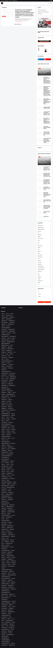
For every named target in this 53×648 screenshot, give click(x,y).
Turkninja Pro (40, 13)
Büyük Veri (44, 231)
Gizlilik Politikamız (14, 0)
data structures (5, 380)
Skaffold (11, 571)
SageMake (4, 559)
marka (9, 490)
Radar (12, 541)
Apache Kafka (11, 329)
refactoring (4, 552)
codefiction (10, 368)
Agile (3, 318)
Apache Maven (5, 331)
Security (8, 562)
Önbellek (12, 529)
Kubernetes (9, 473)
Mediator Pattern (9, 494)
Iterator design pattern (6, 441)
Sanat (3, 560)
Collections (4, 369)
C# (3, 354)
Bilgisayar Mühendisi (44, 229)
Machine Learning (5, 485)
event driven (10, 408)
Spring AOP (4, 585)
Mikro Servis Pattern (5, 503)
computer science (5, 373)
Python (3, 538)
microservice (10, 499)
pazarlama (4, 532)
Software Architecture (11, 575)
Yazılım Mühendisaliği (6, 639)
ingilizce (13, 443)
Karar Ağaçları (9, 468)
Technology (11, 608)
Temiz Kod (4, 611)
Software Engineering (6, 576)
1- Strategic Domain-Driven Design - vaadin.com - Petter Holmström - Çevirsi (46, 113)
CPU (3, 376)
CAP (9, 355)
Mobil (3, 506)
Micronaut (4, 499)
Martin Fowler (4, 492)
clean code (11, 364)
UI (13, 618)
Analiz (8, 325)
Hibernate (4, 438)
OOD (3, 518)
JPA (44, 242)
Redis (12, 550)
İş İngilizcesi (4, 450)
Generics (12, 425)
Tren (10, 617)
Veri (7, 625)
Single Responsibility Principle (7, 569)
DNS (14, 392)
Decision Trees (10, 383)
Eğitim (10, 399)
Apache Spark (12, 331)
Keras (8, 469)
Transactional (4, 617)
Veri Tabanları (4, 627)
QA (8, 538)
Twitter (9, 618)
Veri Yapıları (44, 262)
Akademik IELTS (9, 318)
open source (4, 522)
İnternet (9, 445)
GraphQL (13, 429)
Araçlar (4, 332)
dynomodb (4, 397)
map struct (4, 490)
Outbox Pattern (10, 525)
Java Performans (5, 457)
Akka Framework (5, 322)
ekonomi (9, 401)
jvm (12, 464)
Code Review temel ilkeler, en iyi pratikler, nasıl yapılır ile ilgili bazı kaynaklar (47, 207)
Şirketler (11, 604)
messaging (10, 497)
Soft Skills (4, 575)
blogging (10, 347)
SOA (9, 573)
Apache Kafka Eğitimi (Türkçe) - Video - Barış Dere (47, 200)
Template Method (11, 611)
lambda (3, 475)
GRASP (3, 431)
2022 (11, 313)
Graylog (8, 431)
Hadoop (3, 432)
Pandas (3, 531)
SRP (6, 596)
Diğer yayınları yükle (17, 24)
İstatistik (4, 448)
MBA (3, 494)
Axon (13, 338)
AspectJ (9, 332)
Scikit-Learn (13, 560)
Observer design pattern (6, 515)
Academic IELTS (44, 225)
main (3, 487)
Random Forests (9, 543)
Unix (3, 620)
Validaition (11, 624)
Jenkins (12, 461)
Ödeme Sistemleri (5, 529)
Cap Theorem (4, 357)
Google (3, 429)
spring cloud (11, 587)
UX (3, 622)
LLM (14, 482)
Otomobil (4, 525)
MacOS (12, 485)
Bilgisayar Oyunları (5, 345)
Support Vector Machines (6, 603)
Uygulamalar (8, 622)
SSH (10, 596)
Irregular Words (45, 216)
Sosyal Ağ (10, 580)
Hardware (9, 432)
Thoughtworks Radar (6, 615)
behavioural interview (6, 340)
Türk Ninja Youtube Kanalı (42, 10)
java (44, 273)
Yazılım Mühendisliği (44, 267)
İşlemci (10, 450)
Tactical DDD (4, 606)
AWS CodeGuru (13, 336)
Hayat (44, 240)
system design (4, 604)
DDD (44, 233)
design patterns (5, 387)
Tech (13, 606)
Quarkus (12, 539)
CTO (7, 376)
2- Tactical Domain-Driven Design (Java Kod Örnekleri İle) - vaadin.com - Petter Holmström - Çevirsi (46, 181)
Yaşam (10, 632)
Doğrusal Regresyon (10, 394)
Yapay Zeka (44, 264)
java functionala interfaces (6, 455)
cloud (3, 366)
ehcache (4, 401)
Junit (8, 464)
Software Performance (6, 578)
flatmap (14, 418)
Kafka (3, 468)
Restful (3, 555)
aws (13, 332)
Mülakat (44, 247)
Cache (11, 354)
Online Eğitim (9, 517)
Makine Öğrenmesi (10, 487)
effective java (4, 399)
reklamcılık (10, 552)
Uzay (13, 622)
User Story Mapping (9, 620)
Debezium (4, 383)
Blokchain (4, 348)
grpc (13, 431)
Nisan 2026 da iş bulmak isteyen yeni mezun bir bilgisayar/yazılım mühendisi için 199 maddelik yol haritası (46, 120)
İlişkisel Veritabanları (5, 443)
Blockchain (4, 347)
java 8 (3, 454)
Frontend (11, 422)
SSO (14, 596)
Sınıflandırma (4, 566)
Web (12, 629)
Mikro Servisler (44, 245)
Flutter (7, 420)
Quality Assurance (5, 539)
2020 (3, 313)
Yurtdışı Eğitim (4, 645)
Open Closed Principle (6, 520)
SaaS (13, 557)
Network (4, 513)
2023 (3, 315)
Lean (13, 475)
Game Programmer (5, 425)
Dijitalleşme (44, 234)
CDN (3, 359)
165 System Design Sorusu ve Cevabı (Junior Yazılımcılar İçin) (46, 133)
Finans (3, 418)
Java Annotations (9, 454)
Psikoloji (13, 536)
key (13, 469)
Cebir (7, 359)
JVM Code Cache (5, 466)
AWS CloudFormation (6, 334)
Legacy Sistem (5, 476)
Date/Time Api (4, 382)
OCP (44, 249)
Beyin (12, 340)
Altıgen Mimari (11, 324)
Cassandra (11, 357)
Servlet (9, 564)
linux (8, 480)
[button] (48, 3)
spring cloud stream (5, 589)
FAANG (3, 411)
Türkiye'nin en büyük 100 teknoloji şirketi (46, 108)
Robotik (3, 557)
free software (4, 422)
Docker (3, 394)
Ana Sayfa (2, 0)
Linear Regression (5, 478)
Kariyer (4, 469)
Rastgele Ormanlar (5, 546)
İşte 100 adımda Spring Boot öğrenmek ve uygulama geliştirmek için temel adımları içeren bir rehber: (47, 101)
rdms (11, 546)
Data (7, 378)
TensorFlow (4, 613)
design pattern (12, 385)
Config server (4, 375)
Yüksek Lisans (12, 645)
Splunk (13, 582)
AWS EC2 (4, 338)
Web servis (4, 631)
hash (14, 432)
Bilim (11, 345)
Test (9, 613)
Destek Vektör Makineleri (6, 389)
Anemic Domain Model (6, 327)
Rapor (7, 545)
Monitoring (9, 508)
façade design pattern (6, 415)
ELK (10, 403)
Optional (10, 522)
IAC (13, 438)
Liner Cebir (12, 478)
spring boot (44, 277)
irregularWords (11, 446)
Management (4, 489)
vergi (3, 625)
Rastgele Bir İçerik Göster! (44, 41)
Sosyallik (4, 582)
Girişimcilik (4, 427)
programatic (4, 534)
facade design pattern (6, 413)
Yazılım (3, 634)
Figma (3, 417)
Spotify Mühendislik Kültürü (46, 212)
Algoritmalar (4, 324)
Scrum (3, 562)
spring (44, 275)
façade (13, 413)
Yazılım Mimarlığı (44, 266)
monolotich (4, 510)
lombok (14, 483)
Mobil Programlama (10, 506)
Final (11, 417)
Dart (3, 378)
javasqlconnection (5, 461)
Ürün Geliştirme (5, 624)
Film (7, 417)
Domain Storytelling (5, 396)
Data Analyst (12, 378)
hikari (9, 438)
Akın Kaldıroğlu (12, 320)
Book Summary (11, 348)
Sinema (3, 568)
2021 (7, 313)
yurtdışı (44, 278)
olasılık (3, 517)
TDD (9, 606)
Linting (3, 480)
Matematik (11, 492)
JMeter (7, 462)
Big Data (4, 341)
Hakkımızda (6, 0)
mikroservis (11, 504)
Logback (4, 483)
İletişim (10, 0)
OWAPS (3, 527)
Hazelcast (8, 434)
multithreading (11, 510)
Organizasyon (4, 524)
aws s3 (9, 338)
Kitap (3, 471)
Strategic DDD (4, 599)
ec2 (9, 397)
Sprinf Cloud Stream (5, 583)
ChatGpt (4, 362)
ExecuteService (12, 410)
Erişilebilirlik (4, 408)
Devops (4, 390)
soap (13, 573)
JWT (11, 466)
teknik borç (4, 610)
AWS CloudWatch (5, 336)
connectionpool (12, 375)
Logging (9, 483)
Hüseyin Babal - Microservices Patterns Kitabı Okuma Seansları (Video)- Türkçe (47, 194)
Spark (8, 582)
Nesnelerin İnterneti (11, 511)
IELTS (3, 439)
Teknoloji (44, 260)
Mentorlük (4, 497)
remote (3, 553)
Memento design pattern (6, 496)
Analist (3, 325)
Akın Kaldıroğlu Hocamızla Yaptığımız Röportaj (47, 127)
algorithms (12, 322)
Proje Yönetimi (11, 534)
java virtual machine (5, 459)
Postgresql (10, 532)
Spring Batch (10, 585)
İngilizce (44, 282)
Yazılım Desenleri (5, 636)
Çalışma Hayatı (44, 280)
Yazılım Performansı (44, 269)
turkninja (4, 618)
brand (3, 350)
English (10, 406)
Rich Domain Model (10, 555)
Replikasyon (9, 553)
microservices (5, 501)
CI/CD (8, 362)
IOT (7, 439)
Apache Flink (4, 329)
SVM (13, 603)
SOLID (44, 253)
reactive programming (6, 550)
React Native (4, 548)
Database (11, 380)
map (10, 489)
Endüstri (44, 236)
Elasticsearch (5, 403)
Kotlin (12, 471)
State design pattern (5, 597)
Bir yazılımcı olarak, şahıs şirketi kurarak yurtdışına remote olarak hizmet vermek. (47, 175)
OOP (7, 518)
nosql (8, 513)
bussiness (4, 352)
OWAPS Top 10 (10, 527)
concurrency (12, 373)
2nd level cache (9, 315)
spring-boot (11, 594)
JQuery (3, 464)
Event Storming (44, 238)
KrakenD (4, 473)
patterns (9, 531)
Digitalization (10, 390)
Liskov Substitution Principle (7, 482)
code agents (9, 366)
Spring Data (13, 589)
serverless (4, 564)
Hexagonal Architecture (6, 436)
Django (9, 392)
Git (9, 427)
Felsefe (13, 415)
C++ (6, 354)
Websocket (10, 631)
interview (4, 446)
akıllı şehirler (44, 271)
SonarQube (4, 580)
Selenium (14, 562)
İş (44, 284)
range (3, 545)
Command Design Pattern (6, 371)
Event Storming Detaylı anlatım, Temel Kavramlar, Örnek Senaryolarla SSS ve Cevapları (47, 140)
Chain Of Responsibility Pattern (7, 361)
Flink (3, 420)
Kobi (44, 244)
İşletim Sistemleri (5, 452)
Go (13, 427)
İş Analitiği (13, 448)
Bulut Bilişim (9, 350)
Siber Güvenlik (44, 255)
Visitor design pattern (6, 629)
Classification (4, 364)
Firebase (8, 418)
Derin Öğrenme (5, 385)
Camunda (4, 355)
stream (13, 601)
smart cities (4, 573)
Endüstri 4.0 (9, 404)
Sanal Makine (10, 559)
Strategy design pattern (6, 601)
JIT (3, 462)
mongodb (4, 508)
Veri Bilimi (12, 625)
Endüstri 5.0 (4, 406)
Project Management (6, 536)
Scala (7, 560)
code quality (4, 368)
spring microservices (5, 590)
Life (10, 476)
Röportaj (44, 251)
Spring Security (5, 594)
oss (10, 524)
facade (8, 411)
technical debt (4, 608)
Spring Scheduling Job (6, 592)
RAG (3, 543)
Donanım (13, 396)
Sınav (44, 258)
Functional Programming (6, 424)
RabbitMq (7, 541)
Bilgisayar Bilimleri (44, 227)
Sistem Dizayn (44, 256)
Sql (3, 596)
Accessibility (12, 317)
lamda (8, 475)
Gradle (8, 429)
